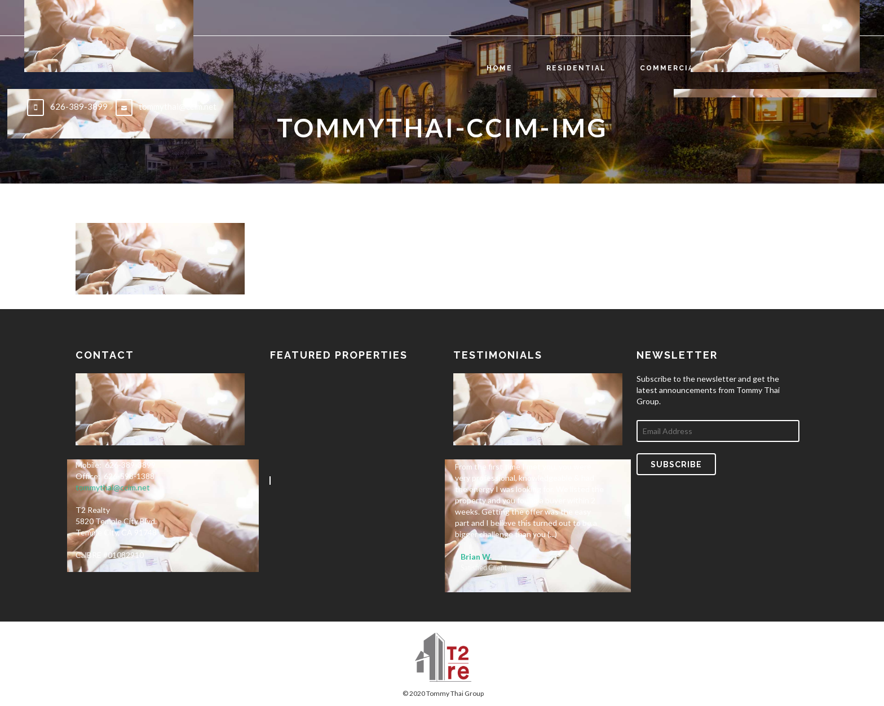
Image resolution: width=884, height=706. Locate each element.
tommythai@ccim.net (113, 487)
